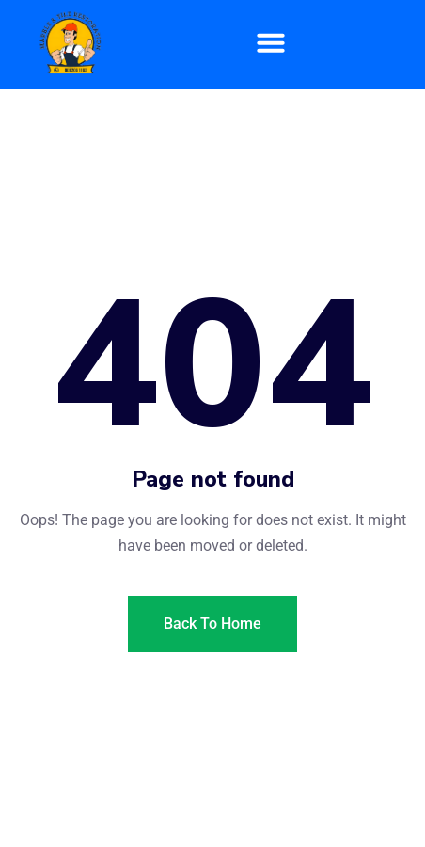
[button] (271, 42)
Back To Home (212, 623)
